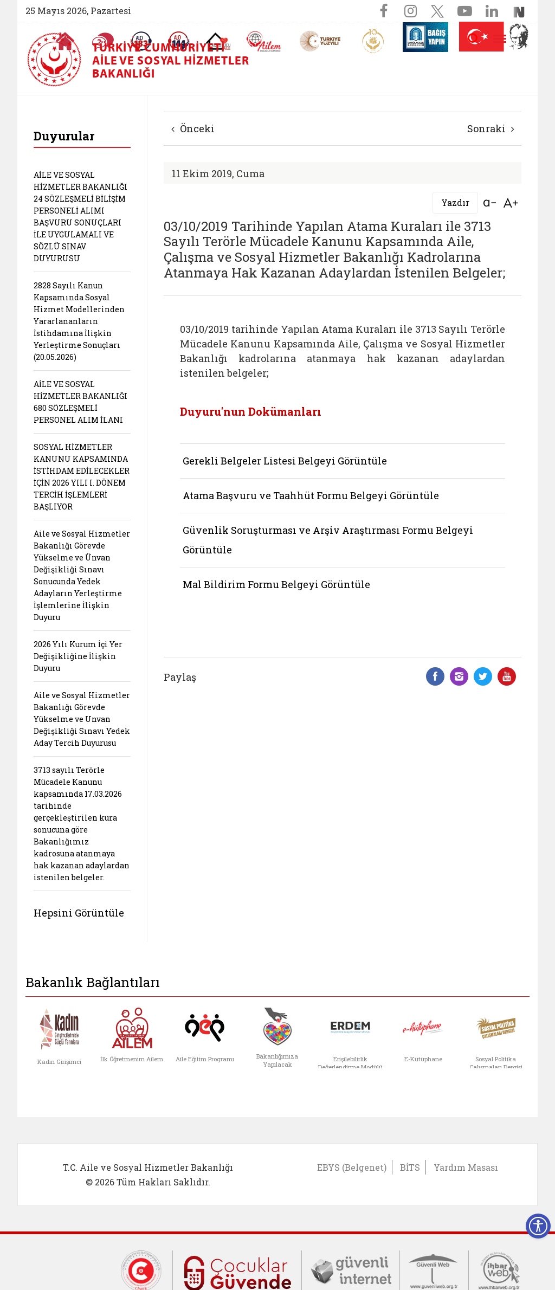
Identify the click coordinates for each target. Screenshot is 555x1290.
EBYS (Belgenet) (351, 1167)
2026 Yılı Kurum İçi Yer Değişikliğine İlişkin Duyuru (78, 656)
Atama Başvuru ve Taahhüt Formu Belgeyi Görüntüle (311, 495)
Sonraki (490, 128)
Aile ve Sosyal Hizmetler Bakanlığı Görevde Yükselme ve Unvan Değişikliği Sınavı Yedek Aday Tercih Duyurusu (82, 719)
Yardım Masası (466, 1167)
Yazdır (455, 202)
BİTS (410, 1167)
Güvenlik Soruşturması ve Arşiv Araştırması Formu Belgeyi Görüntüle (328, 540)
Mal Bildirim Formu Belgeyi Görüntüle (276, 584)
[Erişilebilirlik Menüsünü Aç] (538, 1226)
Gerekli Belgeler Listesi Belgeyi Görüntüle (285, 460)
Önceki (193, 128)
